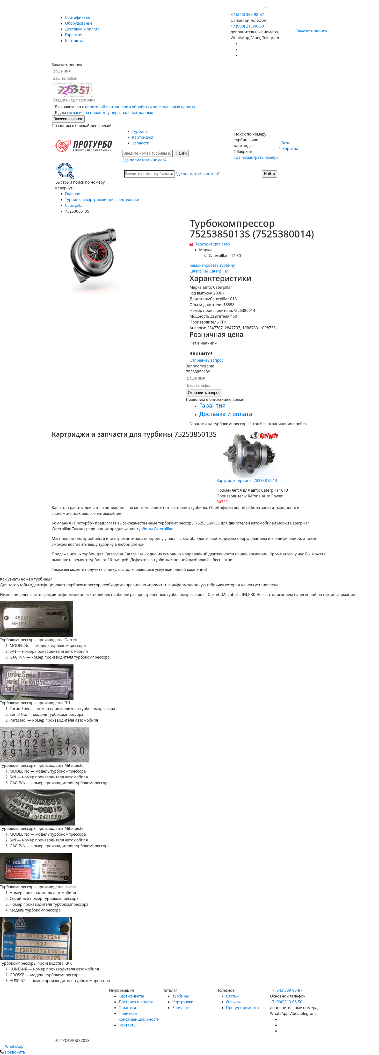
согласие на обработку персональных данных (110, 112)
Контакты (74, 40)
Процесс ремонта (242, 1007)
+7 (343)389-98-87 (286, 990)
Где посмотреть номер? (145, 160)
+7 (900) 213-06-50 (248, 8)
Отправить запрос (207, 360)
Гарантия (73, 34)
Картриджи (142, 137)
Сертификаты (77, 17)
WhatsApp (11, 1046)
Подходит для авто (212, 244)
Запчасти (140, 143)
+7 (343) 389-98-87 (247, 14)
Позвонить (12, 1052)
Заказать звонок (310, 31)
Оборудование (79, 23)
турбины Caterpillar (154, 528)
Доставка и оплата (82, 29)
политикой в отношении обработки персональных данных (140, 106)
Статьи (232, 996)
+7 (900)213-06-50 (286, 1002)
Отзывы (233, 1002)
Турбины (140, 131)
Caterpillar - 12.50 (225, 255)
